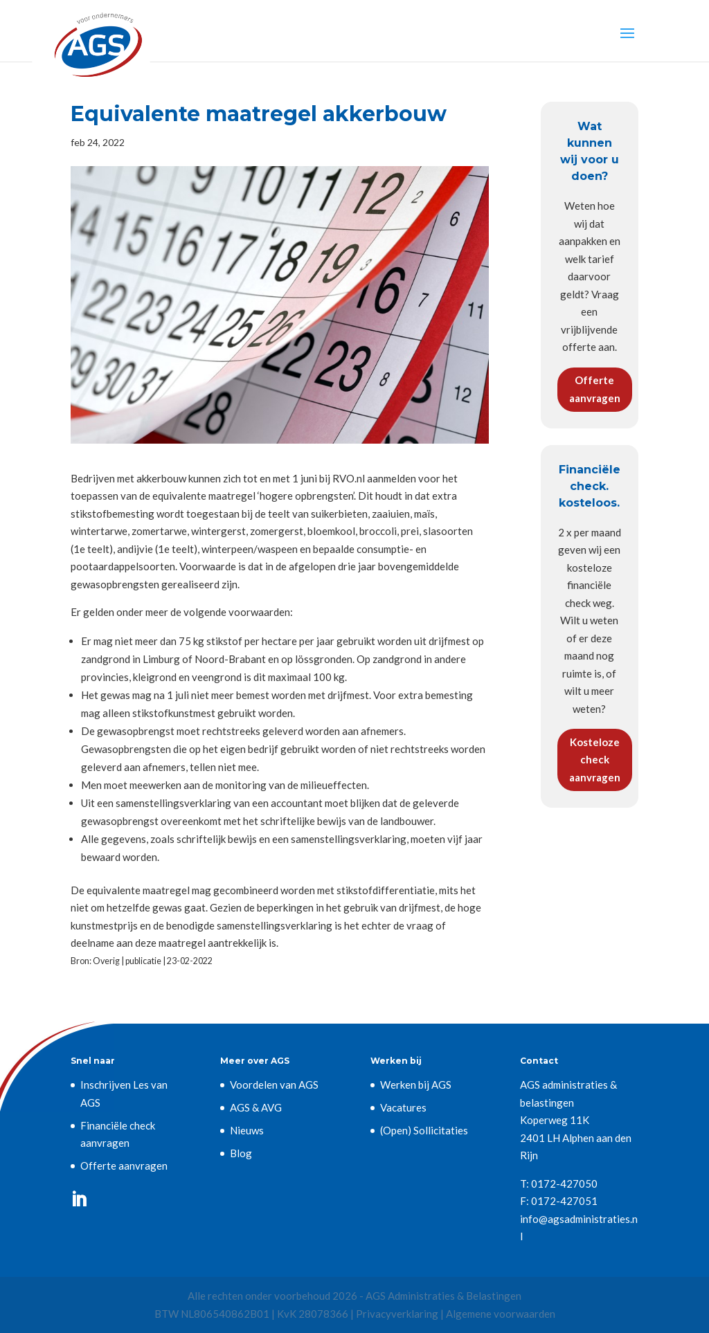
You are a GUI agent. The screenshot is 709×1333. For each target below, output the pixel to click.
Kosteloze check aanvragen (594, 759)
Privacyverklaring (397, 1313)
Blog (241, 1153)
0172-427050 (564, 1183)
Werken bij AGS (415, 1084)
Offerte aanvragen (594, 389)
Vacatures (403, 1107)
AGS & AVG (256, 1107)
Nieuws (247, 1130)
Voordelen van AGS (274, 1084)
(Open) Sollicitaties (424, 1130)
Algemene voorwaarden (500, 1313)
